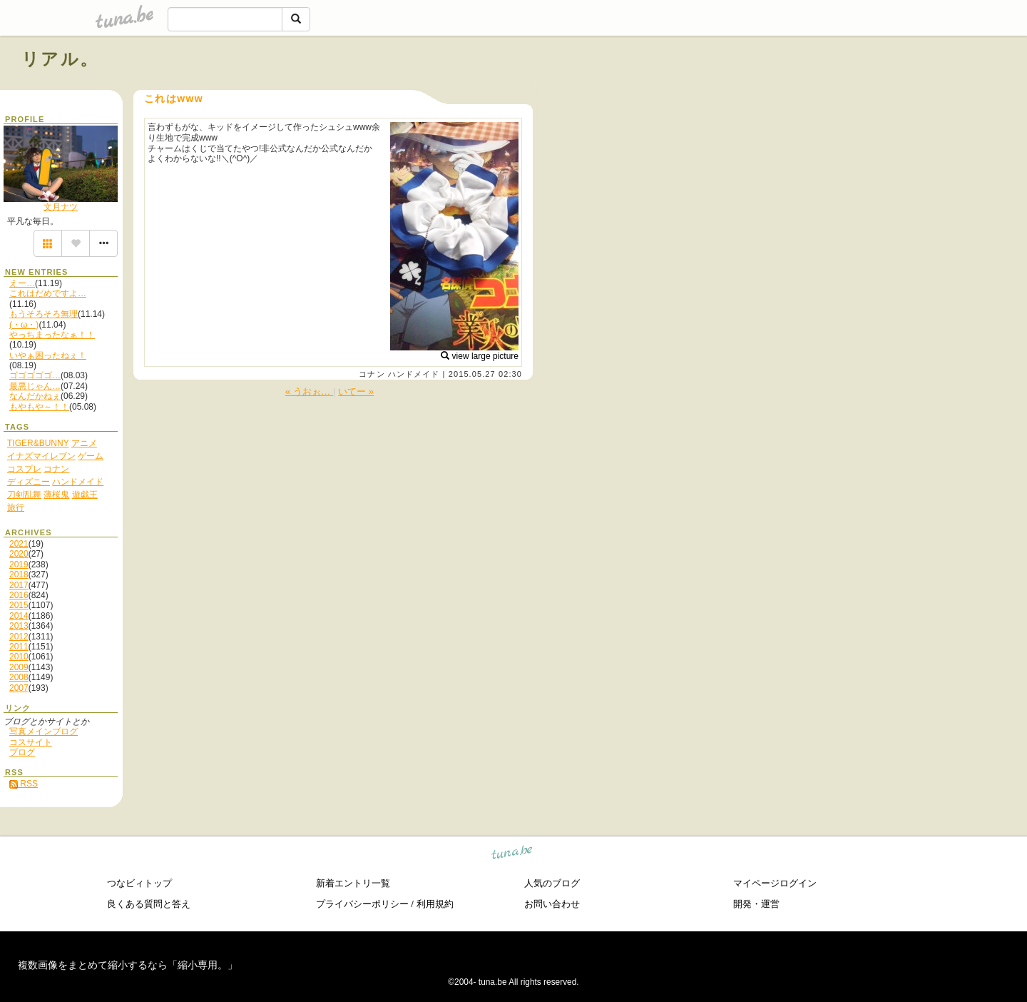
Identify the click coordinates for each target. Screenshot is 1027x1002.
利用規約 (435, 904)
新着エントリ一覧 (353, 883)
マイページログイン (775, 883)
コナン (371, 374)
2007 (19, 688)
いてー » (356, 391)
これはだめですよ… (47, 293)
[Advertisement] (843, 91)
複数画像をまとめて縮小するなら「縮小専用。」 (127, 965)
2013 (19, 626)
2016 (19, 595)
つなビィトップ (139, 883)
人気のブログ (552, 883)
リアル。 (60, 59)
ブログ (22, 752)
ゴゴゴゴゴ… (35, 375)
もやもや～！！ (39, 407)
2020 (19, 554)
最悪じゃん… (35, 386)
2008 (19, 677)
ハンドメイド (414, 374)
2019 (19, 565)
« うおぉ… (309, 391)
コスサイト (30, 742)
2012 (19, 637)
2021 (19, 544)
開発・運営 (756, 904)
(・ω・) (24, 325)
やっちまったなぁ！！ (52, 335)
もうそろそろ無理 (43, 314)
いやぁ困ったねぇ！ (47, 355)
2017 (19, 585)
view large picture (479, 356)
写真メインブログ (43, 732)
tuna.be (512, 854)
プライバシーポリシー (362, 904)
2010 (19, 657)
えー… (22, 283)
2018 (19, 575)
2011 (19, 647)
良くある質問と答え (148, 904)
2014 (19, 616)
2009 (19, 667)
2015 (19, 605)
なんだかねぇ (35, 396)
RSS (23, 784)
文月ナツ (61, 207)
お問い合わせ (552, 904)
